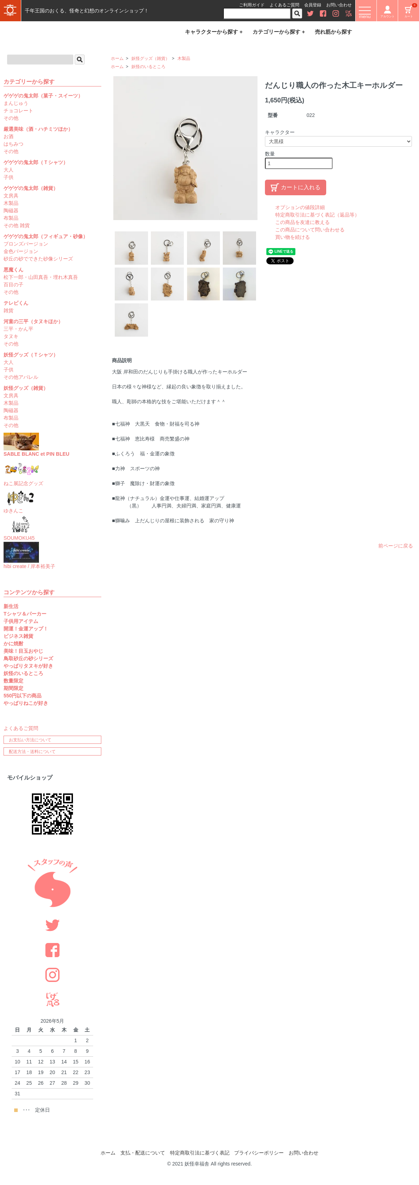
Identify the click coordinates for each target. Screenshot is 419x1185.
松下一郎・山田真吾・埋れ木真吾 (41, 277)
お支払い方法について (30, 739)
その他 (11, 118)
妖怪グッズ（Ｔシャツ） (31, 355)
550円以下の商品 (22, 695)
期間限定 (13, 688)
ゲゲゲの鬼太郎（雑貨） (31, 188)
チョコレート (18, 110)
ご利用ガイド (252, 4)
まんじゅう (16, 103)
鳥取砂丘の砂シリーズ (28, 658)
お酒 (8, 136)
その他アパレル (21, 377)
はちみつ (13, 144)
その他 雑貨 (17, 225)
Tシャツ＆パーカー (25, 614)
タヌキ (11, 336)
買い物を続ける (292, 237)
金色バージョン (21, 251)
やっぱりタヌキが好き (28, 666)
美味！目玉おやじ (23, 651)
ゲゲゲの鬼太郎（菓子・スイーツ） (43, 96)
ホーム (117, 58)
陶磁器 (11, 210)
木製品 (183, 58)
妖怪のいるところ (148, 66)
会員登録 (312, 4)
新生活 (11, 606)
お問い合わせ (339, 4)
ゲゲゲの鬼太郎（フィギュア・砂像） (46, 236)
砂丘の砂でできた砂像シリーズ (38, 259)
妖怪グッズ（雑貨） (150, 58)
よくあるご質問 (284, 4)
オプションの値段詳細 (300, 207)
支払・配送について (142, 1153)
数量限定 (13, 681)
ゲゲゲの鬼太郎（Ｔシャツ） (36, 162)
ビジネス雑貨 (18, 636)
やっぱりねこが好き (26, 703)
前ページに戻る (395, 546)
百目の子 (13, 284)
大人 (8, 170)
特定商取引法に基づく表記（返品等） (317, 215)
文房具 (11, 195)
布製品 (11, 218)
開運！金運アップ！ (26, 628)
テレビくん (16, 303)
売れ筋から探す (333, 32)
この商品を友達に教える (302, 222)
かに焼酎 (13, 643)
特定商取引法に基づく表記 (200, 1153)
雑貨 (8, 310)
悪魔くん (13, 270)
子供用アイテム (21, 621)
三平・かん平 (18, 329)
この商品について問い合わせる (310, 229)
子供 (8, 177)
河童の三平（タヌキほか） (33, 321)
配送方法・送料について (32, 751)
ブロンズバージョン (26, 244)
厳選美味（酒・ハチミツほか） (38, 129)
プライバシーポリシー (259, 1153)
